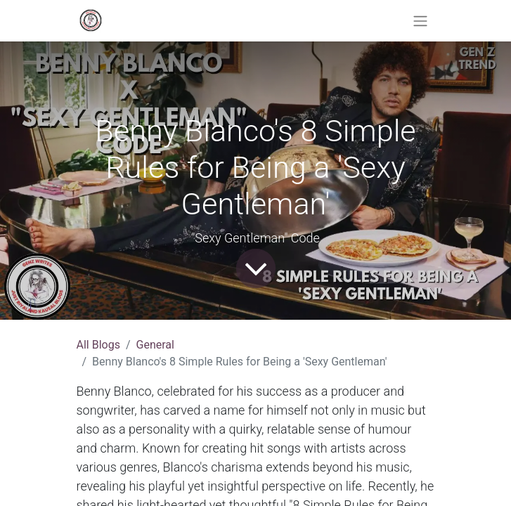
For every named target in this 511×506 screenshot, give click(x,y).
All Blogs (98, 344)
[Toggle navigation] (420, 21)
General (155, 344)
